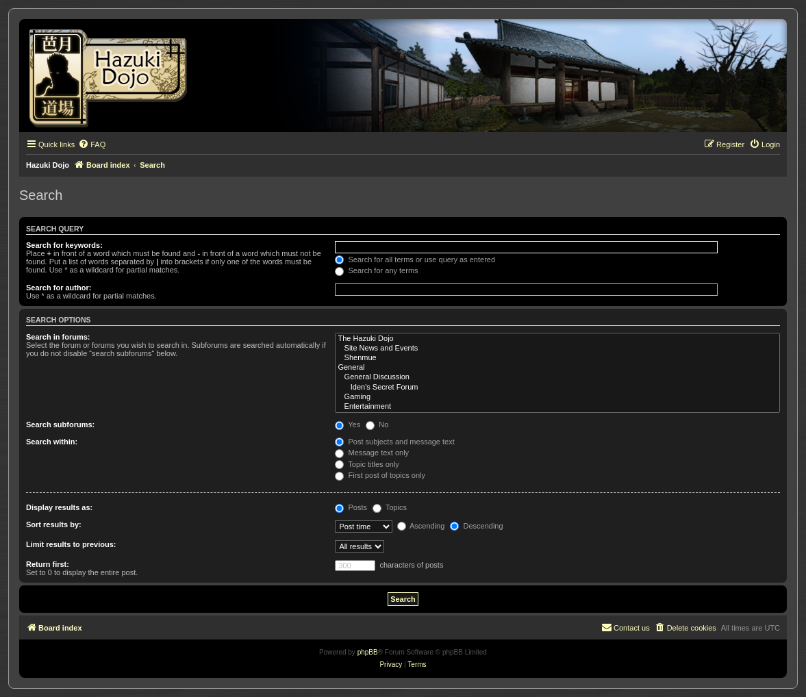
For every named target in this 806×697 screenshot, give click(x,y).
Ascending (421, 526)
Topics (390, 507)
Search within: (51, 442)
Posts (351, 507)
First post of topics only (380, 475)
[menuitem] (91, 144)
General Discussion (557, 377)
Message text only (372, 452)
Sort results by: (53, 524)
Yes (347, 424)
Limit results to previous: (71, 544)
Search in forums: (58, 337)
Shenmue (557, 358)
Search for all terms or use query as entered (415, 259)
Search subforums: (60, 424)
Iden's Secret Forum (557, 387)
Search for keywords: (64, 245)
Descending (476, 526)
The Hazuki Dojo (557, 339)
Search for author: (58, 287)
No (377, 424)
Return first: (47, 564)
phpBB (367, 652)
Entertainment (557, 406)
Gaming (557, 397)
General (557, 367)
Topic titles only (367, 464)
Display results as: (59, 507)
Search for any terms (376, 270)
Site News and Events (557, 348)
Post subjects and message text (394, 442)
